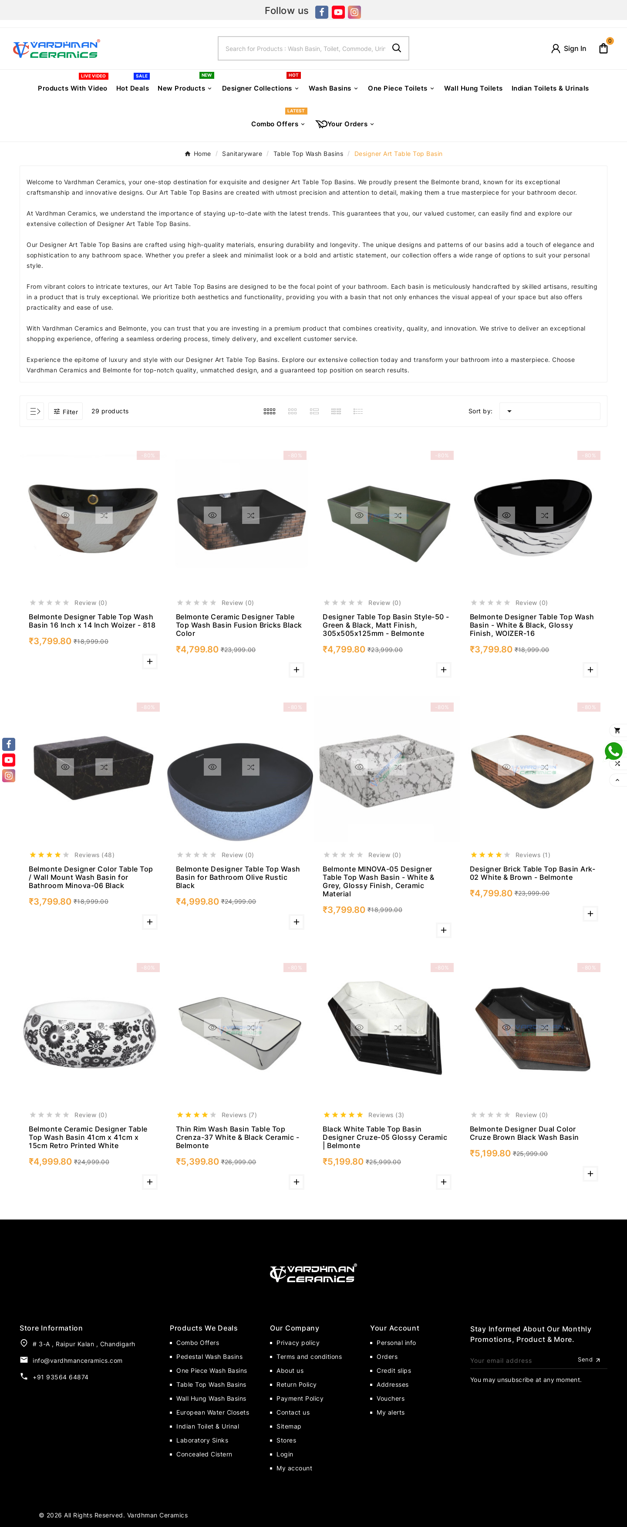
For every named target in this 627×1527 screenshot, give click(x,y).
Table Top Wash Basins (211, 1384)
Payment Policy (300, 1398)
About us (289, 1370)
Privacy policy (298, 1342)
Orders (387, 1356)
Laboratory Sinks (202, 1440)
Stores (286, 1440)
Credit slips (394, 1370)
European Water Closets (212, 1412)
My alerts (391, 1412)
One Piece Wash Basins (211, 1370)
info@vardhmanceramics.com (78, 1360)
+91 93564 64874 (61, 1377)
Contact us (293, 1412)
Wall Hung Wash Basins (211, 1398)
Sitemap (289, 1426)
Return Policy (296, 1384)
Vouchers (391, 1398)
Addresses (393, 1384)
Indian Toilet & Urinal (207, 1426)
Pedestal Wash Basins (209, 1356)
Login (284, 1454)
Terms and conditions (309, 1356)
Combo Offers (197, 1342)
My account (294, 1468)
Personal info (396, 1342)
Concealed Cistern (204, 1454)
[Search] (302, 48)
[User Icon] (568, 48)
